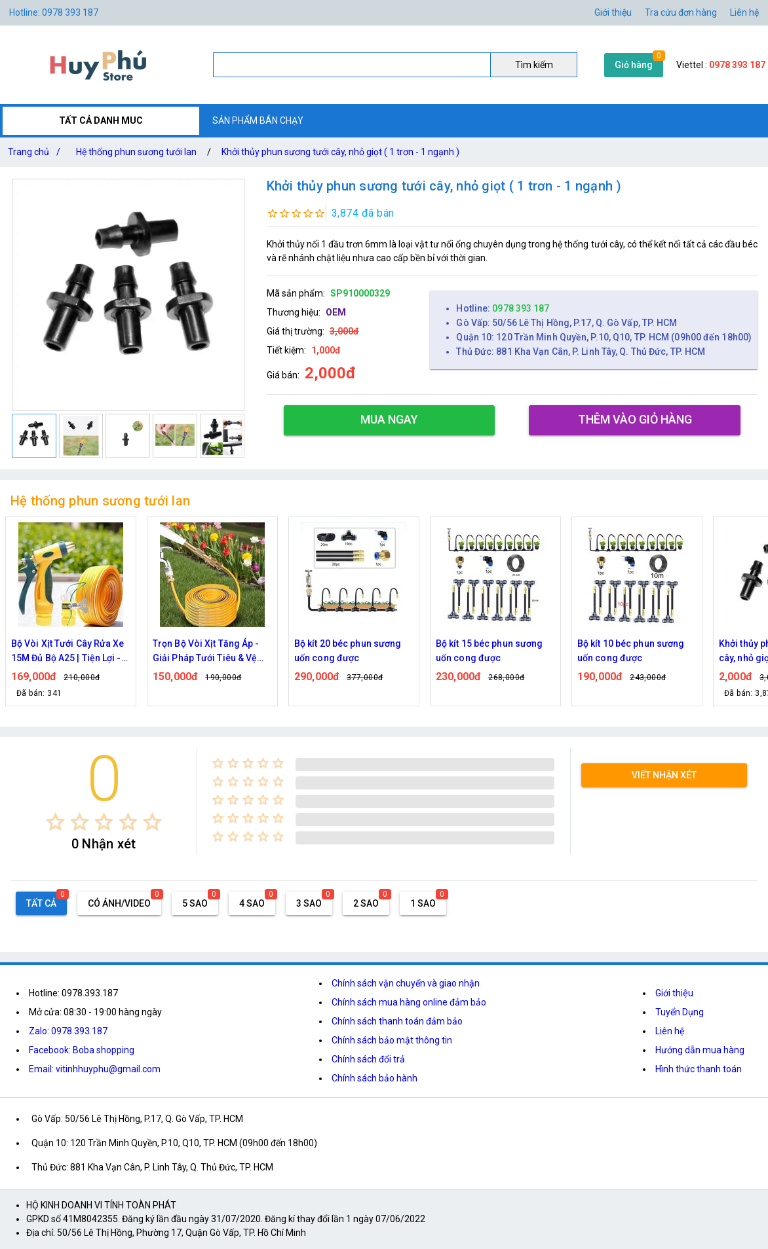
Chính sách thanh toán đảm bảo (397, 1021)
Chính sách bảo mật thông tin (392, 1040)
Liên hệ (744, 12)
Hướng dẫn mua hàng (699, 1050)
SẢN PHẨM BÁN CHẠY (257, 120)
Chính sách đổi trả (368, 1059)
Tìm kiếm (534, 65)
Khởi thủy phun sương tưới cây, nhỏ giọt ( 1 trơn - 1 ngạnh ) (340, 152)
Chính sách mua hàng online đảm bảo (409, 1002)
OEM (336, 312)
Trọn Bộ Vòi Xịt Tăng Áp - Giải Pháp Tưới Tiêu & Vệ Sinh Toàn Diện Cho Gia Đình (206, 651)
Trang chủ (37, 151)
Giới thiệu (613, 12)
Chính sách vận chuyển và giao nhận (406, 983)
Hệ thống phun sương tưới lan (136, 152)
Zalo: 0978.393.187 (68, 1031)
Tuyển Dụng (679, 1012)
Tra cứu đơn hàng (681, 12)
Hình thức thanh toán (698, 1069)
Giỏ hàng (634, 65)
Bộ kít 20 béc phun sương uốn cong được (347, 650)
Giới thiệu (674, 993)
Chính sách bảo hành (374, 1078)
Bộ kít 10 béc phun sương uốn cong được (630, 650)
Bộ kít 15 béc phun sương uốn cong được (489, 650)
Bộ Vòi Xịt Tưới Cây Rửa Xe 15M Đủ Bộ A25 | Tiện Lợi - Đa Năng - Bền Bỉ (68, 651)
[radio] (55, 821)
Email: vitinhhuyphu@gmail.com (95, 1069)
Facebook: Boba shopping (81, 1050)
